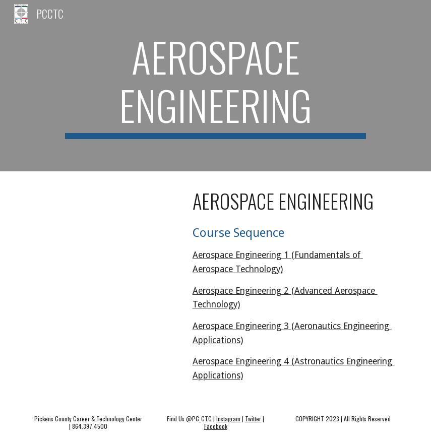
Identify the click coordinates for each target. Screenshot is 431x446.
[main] (216, 85)
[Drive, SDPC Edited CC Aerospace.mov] (103, 225)
